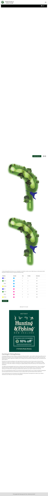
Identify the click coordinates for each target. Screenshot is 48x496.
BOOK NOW (5, 300)
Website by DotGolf (31, 494)
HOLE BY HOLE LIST (36, 156)
